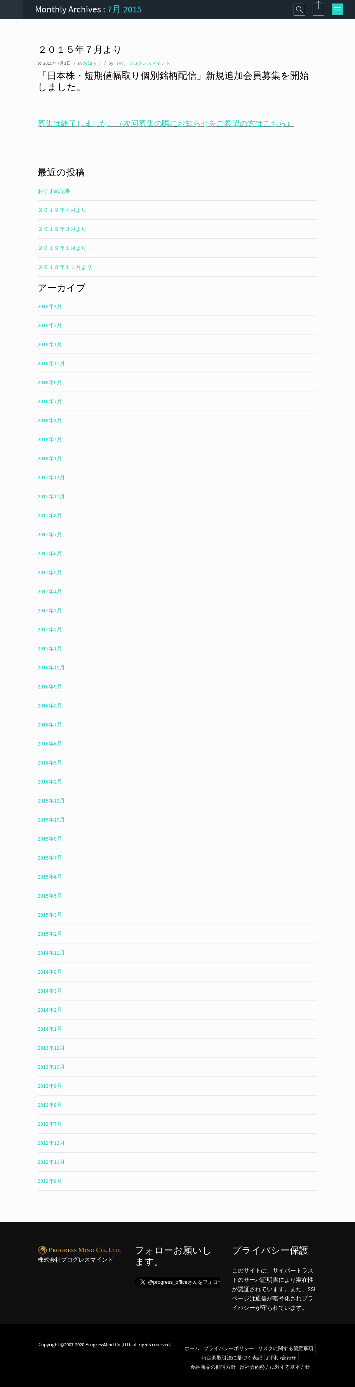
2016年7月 (50, 724)
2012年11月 (51, 1161)
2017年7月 (50, 534)
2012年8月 (50, 1180)
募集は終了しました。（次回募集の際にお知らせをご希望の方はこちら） (166, 123)
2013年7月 (50, 1123)
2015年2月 (50, 933)
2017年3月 (50, 610)
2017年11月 (51, 496)
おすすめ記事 (54, 190)
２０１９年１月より (62, 247)
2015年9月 (50, 838)
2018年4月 (50, 420)
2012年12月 (51, 1142)
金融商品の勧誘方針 (213, 1367)
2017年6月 (50, 553)
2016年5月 (50, 762)
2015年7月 (50, 857)
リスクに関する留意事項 (285, 1348)
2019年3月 (50, 325)
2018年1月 (50, 458)
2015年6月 (50, 876)
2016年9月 (50, 686)
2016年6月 (50, 743)
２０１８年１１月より (65, 267)
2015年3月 (50, 914)
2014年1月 (50, 1028)
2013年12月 (51, 1047)
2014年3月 (50, 990)
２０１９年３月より (62, 228)
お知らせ (92, 63)
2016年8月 (50, 705)
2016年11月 (51, 667)
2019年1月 (50, 344)
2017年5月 (50, 572)
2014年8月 (50, 971)
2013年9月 (50, 1085)
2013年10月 (51, 1066)
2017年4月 (50, 591)
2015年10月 (51, 819)
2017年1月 (50, 648)
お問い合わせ (281, 1357)
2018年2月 (50, 439)
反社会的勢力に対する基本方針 (275, 1367)
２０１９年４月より (62, 209)
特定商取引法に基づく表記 (232, 1357)
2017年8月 (50, 515)
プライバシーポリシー (229, 1348)
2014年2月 (50, 1009)
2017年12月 (51, 477)
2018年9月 (50, 382)
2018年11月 (51, 363)
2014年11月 (51, 952)
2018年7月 (50, 401)
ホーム (192, 1348)
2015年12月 (51, 800)
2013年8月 (50, 1104)
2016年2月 (50, 781)
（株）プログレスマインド (142, 63)
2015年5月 (50, 895)
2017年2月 (50, 629)
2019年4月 (50, 306)
